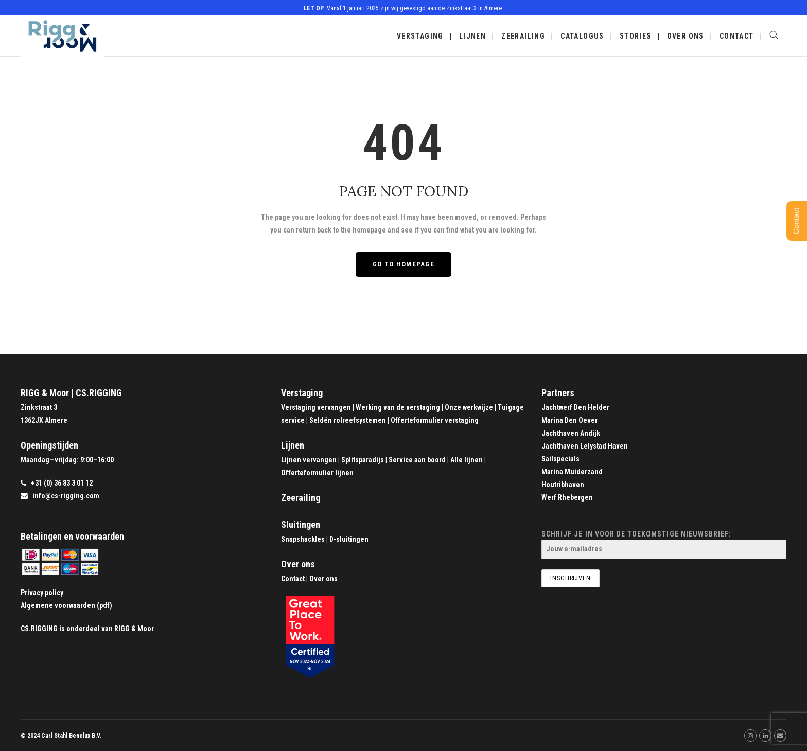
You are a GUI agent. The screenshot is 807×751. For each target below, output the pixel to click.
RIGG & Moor (134, 628)
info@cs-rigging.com (65, 496)
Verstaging (420, 36)
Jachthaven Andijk (570, 433)
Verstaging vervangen (316, 407)
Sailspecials (560, 459)
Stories (636, 36)
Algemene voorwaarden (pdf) (66, 605)
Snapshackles (303, 539)
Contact (737, 36)
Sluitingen (300, 524)
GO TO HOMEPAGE (403, 264)
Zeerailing (523, 36)
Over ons (685, 36)
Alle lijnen (466, 460)
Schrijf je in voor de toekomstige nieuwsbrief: (663, 544)
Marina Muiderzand (572, 472)
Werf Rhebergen (567, 497)
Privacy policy (42, 592)
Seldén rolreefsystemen (347, 420)
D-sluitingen (349, 539)
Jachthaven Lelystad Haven (584, 446)
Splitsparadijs (362, 460)
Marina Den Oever (569, 420)
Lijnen (472, 36)
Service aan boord (417, 460)
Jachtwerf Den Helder (575, 407)
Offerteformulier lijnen (317, 473)
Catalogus (582, 36)
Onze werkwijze (469, 407)
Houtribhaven (562, 484)
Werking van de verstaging (398, 407)
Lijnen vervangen (309, 460)
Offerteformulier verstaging (435, 420)
